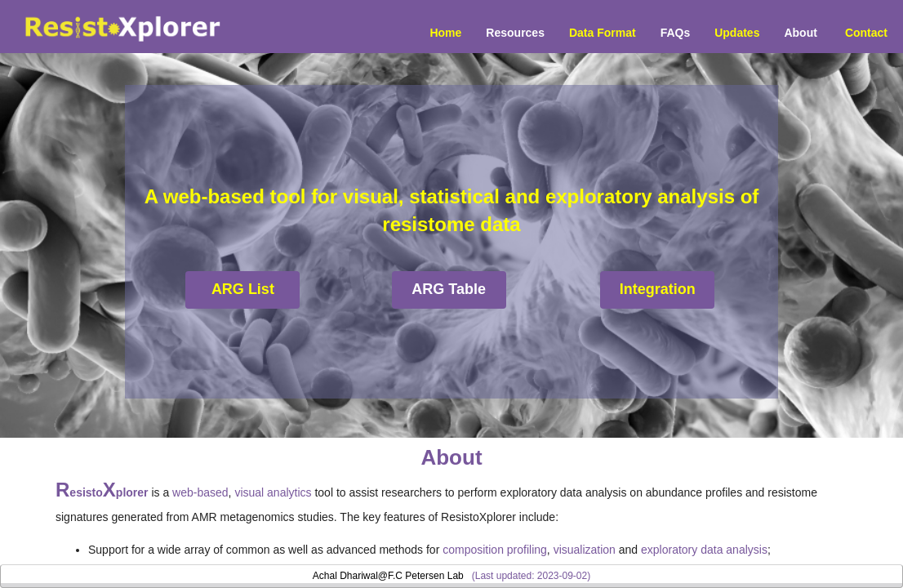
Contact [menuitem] (866, 32)
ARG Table (448, 289)
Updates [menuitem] (736, 32)
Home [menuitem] (445, 32)
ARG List (242, 289)
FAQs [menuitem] (676, 32)
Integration (658, 289)
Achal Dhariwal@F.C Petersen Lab (388, 575)
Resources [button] (515, 32)
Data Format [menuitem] (602, 32)
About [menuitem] (800, 32)
